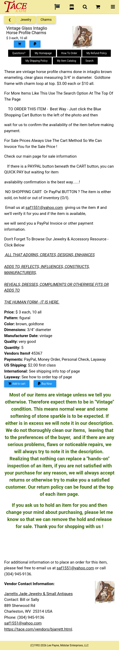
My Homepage (43, 53)
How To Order (69, 53)
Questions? (18, 53)
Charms (46, 20)
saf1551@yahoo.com (44, 207)
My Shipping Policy (36, 60)
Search (89, 60)
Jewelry (25, 20)
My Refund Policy (96, 53)
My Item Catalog (66, 60)
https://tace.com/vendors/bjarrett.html (38, 629)
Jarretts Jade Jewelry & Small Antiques (38, 593)
